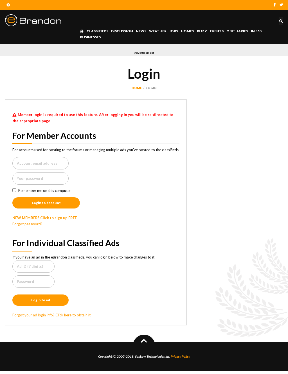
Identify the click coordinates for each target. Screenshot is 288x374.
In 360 (256, 31)
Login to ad (40, 302)
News (141, 31)
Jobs (173, 31)
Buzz (202, 31)
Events (217, 31)
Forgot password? (27, 225)
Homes (187, 31)
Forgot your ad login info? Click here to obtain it (51, 318)
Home (137, 88)
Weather (157, 31)
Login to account (46, 204)
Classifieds (97, 31)
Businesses (90, 37)
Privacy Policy (180, 359)
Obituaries (237, 31)
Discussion (122, 31)
